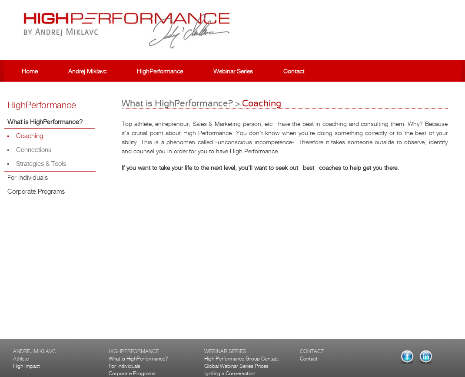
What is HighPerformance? (138, 359)
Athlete (21, 359)
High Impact (26, 366)
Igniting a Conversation (229, 373)
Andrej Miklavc (87, 71)
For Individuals (124, 366)
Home (30, 71)
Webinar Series (233, 71)
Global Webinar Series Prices (236, 366)
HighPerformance (160, 71)
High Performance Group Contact (241, 359)
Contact (293, 71)
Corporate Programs (132, 373)
